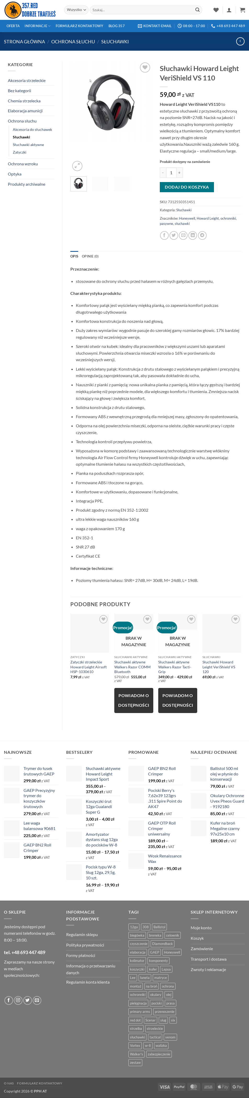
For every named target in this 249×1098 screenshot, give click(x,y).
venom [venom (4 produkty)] (170, 1037)
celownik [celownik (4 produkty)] (172, 935)
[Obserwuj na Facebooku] (8, 1000)
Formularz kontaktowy (80, 26)
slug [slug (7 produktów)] (163, 1020)
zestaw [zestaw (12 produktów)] (135, 1062)
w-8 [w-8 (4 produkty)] (148, 1045)
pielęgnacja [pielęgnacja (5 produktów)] (138, 1003)
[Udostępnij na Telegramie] (202, 235)
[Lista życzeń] (216, 10)
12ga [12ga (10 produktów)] (134, 927)
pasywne (166, 223)
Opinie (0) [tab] (90, 256)
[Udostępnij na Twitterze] (173, 235)
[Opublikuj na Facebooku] (164, 235)
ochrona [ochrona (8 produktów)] (168, 986)
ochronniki (228, 218)
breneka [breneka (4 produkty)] (155, 935)
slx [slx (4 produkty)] (173, 1020)
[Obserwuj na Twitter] (27, 1000)
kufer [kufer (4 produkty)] (153, 969)
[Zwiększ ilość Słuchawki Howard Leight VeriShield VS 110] (180, 172)
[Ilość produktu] (171, 172)
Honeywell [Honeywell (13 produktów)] (172, 952)
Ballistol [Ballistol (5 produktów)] (159, 927)
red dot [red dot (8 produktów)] (135, 1020)
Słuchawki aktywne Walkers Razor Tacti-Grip (174, 667)
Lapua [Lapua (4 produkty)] (166, 969)
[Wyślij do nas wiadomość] (37, 1000)
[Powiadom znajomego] (183, 235)
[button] (229, 10)
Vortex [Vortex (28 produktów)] (135, 1045)
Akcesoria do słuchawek (32, 129)
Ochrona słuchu (73, 41)
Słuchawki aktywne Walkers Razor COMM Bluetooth (132, 667)
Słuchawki (115, 41)
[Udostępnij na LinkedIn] (192, 235)
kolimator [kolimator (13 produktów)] (137, 961)
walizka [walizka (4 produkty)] (161, 1045)
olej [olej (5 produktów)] (168, 994)
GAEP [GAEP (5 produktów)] (154, 952)
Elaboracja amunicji (25, 110)
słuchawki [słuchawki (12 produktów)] (137, 1037)
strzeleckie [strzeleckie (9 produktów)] (155, 1028)
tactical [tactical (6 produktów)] (155, 1037)
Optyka (14, 173)
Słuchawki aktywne (28, 144)
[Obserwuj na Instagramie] (18, 1000)
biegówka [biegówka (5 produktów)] (137, 935)
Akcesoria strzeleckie (27, 80)
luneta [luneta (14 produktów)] (145, 978)
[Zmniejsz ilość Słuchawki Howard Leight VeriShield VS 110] (163, 172)
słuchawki (182, 223)
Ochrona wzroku (23, 163)
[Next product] (240, 41)
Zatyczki (19, 152)
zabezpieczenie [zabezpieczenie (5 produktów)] (159, 1054)
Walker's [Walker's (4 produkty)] (136, 1054)
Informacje (37, 26)
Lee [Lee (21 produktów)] (132, 978)
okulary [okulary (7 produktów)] (155, 994)
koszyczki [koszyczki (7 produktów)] (137, 969)
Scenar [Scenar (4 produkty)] (150, 1020)
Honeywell (187, 218)
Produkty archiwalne (26, 184)
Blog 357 (117, 26)
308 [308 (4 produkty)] (146, 927)
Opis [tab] (74, 256)
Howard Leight (208, 218)
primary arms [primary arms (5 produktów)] (140, 1011)
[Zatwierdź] (197, 9)
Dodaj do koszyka (187, 187)
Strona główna (24, 41)
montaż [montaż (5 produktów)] (135, 986)
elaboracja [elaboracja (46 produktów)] (137, 952)
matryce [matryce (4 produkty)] (160, 978)
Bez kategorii (19, 90)
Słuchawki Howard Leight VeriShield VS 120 (218, 667)
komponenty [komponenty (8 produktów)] (158, 961)
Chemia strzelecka (24, 100)
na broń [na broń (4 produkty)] (151, 986)
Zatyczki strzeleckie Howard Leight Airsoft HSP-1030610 (88, 667)
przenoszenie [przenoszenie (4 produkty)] (164, 1011)
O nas (9, 1083)
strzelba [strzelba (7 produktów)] (136, 1028)
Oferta (13, 26)
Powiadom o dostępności (133, 700)
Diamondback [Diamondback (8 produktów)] (162, 944)
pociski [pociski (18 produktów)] (156, 1003)
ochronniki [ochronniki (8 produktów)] (137, 994)
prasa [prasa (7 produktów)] (170, 1003)
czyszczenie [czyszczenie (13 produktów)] (139, 944)
